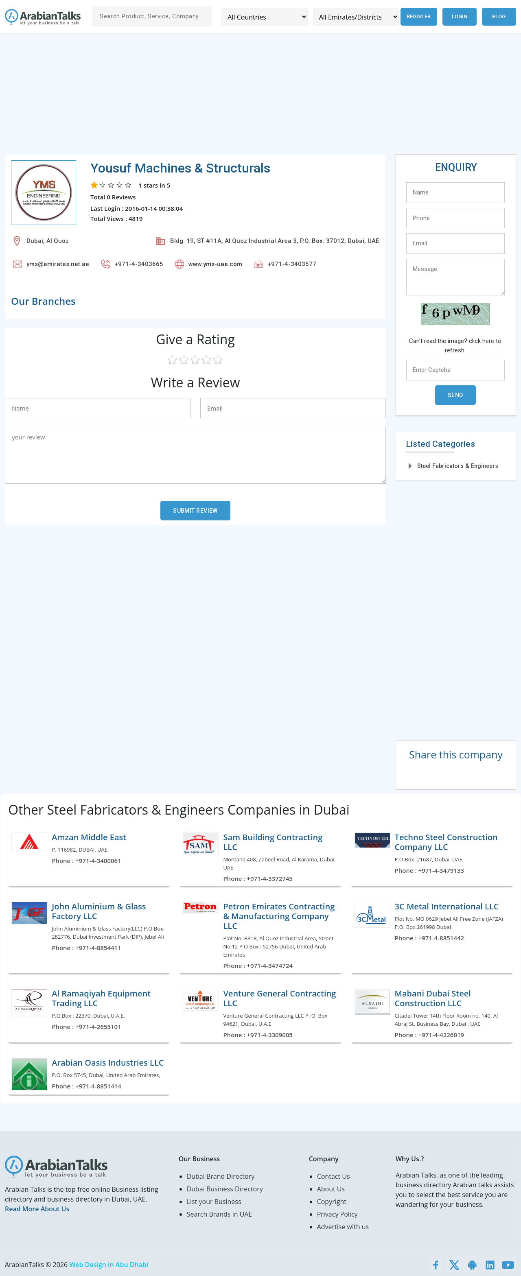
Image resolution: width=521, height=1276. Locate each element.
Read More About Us (37, 1208)
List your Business (214, 1201)
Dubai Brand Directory (221, 1176)
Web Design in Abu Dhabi (108, 1264)
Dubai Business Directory (225, 1188)
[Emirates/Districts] (355, 17)
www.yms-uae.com (215, 264)
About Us (331, 1188)
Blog (499, 16)
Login (459, 16)
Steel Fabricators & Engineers (457, 466)
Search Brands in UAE (219, 1214)
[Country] (264, 17)
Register (419, 16)
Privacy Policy (337, 1214)
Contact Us (333, 1176)
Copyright (331, 1201)
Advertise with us (343, 1226)
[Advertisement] (249, 97)
